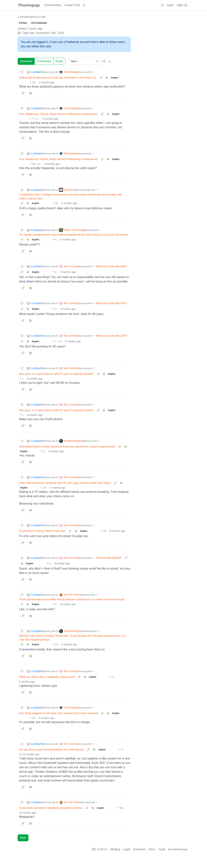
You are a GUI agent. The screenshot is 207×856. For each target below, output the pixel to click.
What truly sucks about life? (111, 266)
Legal (126, 849)
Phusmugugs (29, 5)
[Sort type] (84, 61)
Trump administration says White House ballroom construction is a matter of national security (72, 599)
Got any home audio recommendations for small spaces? (51, 749)
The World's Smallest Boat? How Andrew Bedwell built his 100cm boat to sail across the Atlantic (73, 234)
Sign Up (182, 5)
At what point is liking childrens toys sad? (42, 530)
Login (170, 5)
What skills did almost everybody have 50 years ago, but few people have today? (65, 482)
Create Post (72, 5)
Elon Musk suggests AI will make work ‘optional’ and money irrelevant (58, 713)
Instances (139, 849)
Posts (59, 61)
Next (23, 837)
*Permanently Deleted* (109, 557)
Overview (26, 61)
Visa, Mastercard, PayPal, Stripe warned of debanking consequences (58, 114)
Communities (52, 5)
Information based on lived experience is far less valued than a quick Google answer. (67, 446)
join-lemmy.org (177, 849)
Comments (44, 61)
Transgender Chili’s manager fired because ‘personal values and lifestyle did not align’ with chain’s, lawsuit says (70, 196)
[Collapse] (22, 72)
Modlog (115, 849)
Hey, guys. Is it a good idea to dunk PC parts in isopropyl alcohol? (56, 373)
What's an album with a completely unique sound (47, 676)
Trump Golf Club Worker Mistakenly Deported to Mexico (51, 807)
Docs (152, 849)
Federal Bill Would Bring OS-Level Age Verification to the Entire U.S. (58, 77)
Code (161, 849)
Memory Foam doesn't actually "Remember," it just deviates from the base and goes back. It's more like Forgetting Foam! (72, 637)
